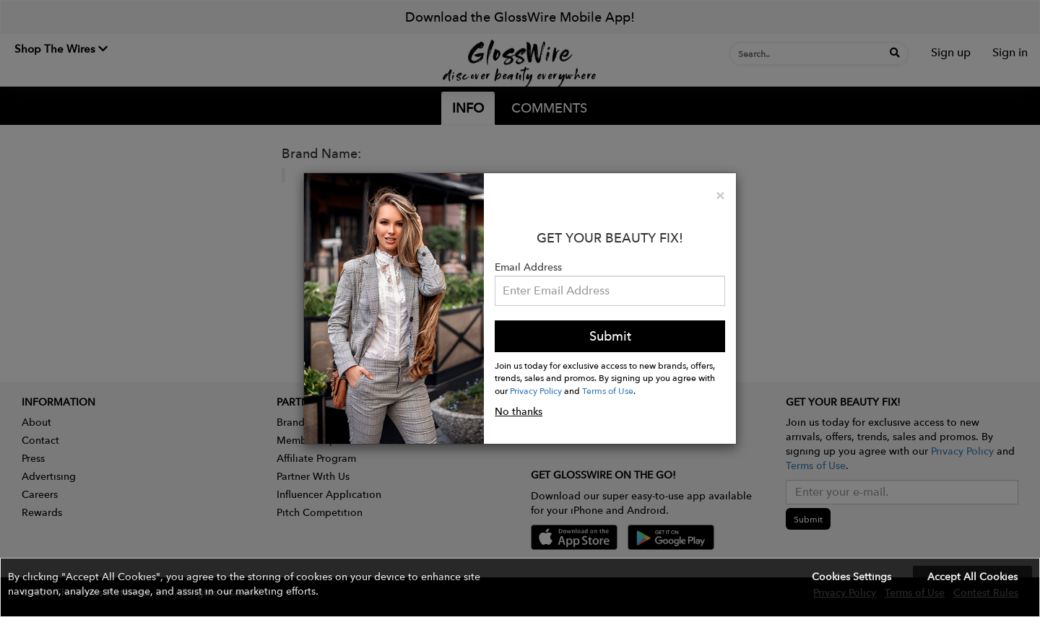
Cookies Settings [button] (851, 576)
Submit (610, 336)
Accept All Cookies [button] (972, 576)
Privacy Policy (536, 390)
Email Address (528, 267)
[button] (520, 587)
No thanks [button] (518, 411)
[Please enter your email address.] (610, 291)
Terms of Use (607, 390)
